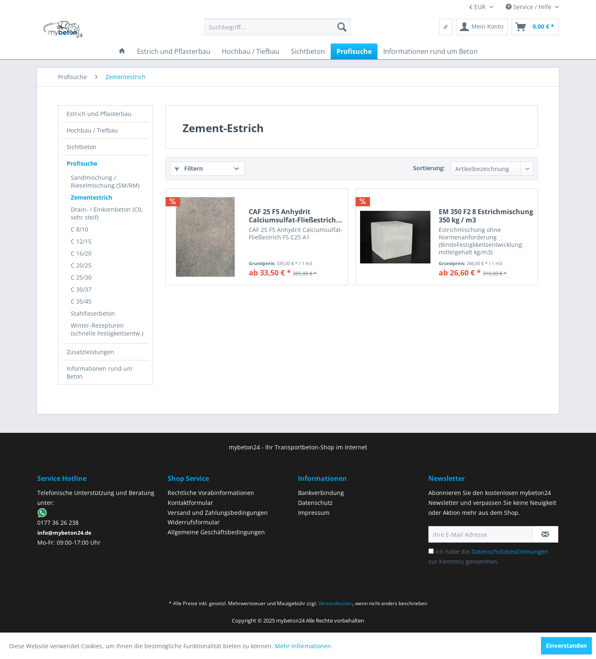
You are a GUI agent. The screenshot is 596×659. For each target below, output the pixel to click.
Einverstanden (566, 645)
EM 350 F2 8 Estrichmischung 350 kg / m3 (486, 216)
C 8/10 (79, 229)
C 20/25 (81, 265)
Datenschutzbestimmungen (509, 551)
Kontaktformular (190, 503)
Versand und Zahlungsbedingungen (218, 513)
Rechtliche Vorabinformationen (211, 493)
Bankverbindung (321, 493)
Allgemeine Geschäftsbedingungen (216, 532)
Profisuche (82, 163)
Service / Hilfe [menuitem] (529, 7)
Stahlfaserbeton (93, 313)
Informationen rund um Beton (99, 372)
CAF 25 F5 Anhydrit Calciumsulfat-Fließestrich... (295, 216)
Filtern (189, 168)
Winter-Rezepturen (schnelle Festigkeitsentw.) (107, 329)
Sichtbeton (81, 147)
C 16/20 (81, 253)
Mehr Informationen (303, 646)
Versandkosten (335, 603)
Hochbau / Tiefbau (92, 130)
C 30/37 (81, 289)
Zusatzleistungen (90, 352)
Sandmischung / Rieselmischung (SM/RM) (105, 181)
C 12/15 (81, 241)
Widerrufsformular (194, 522)
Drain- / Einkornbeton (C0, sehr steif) (107, 213)
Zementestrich (91, 197)
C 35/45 (81, 301)
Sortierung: (429, 168)
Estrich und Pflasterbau (99, 114)
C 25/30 (81, 277)
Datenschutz (315, 503)
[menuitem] (277, 27)
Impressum (313, 513)
